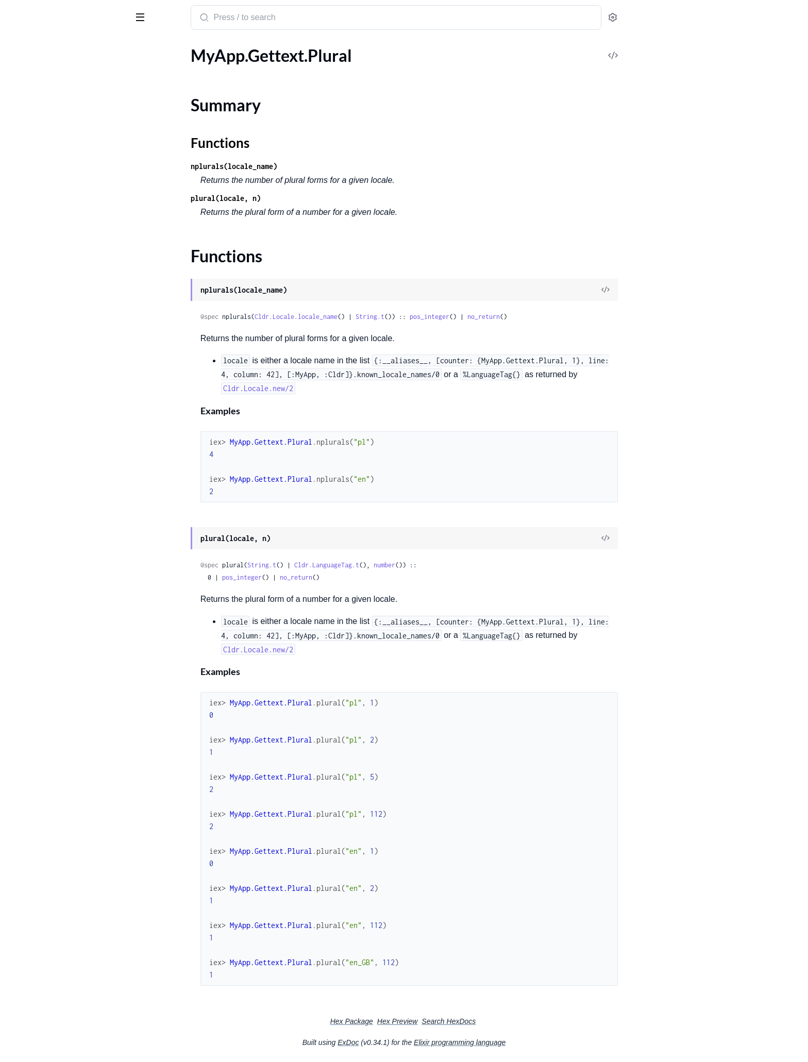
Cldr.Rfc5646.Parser (43, 112)
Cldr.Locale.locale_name (373, 317)
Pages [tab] (18, 50)
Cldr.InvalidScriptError (48, 745)
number (462, 565)
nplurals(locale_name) (311, 166)
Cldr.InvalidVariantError (50, 787)
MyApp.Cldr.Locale (41, 493)
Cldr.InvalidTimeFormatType (58, 773)
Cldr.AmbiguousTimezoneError (63, 648)
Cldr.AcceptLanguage (45, 85)
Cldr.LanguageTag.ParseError (59, 162)
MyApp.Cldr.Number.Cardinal (60, 507)
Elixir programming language (537, 1042)
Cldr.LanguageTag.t (404, 565)
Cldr (49, 13)
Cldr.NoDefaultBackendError (59, 801)
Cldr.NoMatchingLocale (50, 815)
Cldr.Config (28, 374)
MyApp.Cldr (29, 465)
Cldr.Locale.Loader (40, 402)
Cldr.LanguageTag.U (43, 218)
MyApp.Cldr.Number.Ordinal (59, 521)
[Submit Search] (280, 18)
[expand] (144, 71)
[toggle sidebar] (141, 16)
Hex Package (429, 1021)
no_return (561, 317)
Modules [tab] (58, 50)
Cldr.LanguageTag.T (42, 204)
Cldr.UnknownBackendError (58, 857)
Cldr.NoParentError (43, 829)
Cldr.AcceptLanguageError (55, 634)
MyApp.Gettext (35, 549)
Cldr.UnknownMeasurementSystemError (73, 926)
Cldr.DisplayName (40, 303)
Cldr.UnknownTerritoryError (58, 996)
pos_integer (507, 317)
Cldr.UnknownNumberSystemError (70, 940)
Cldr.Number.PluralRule (50, 253)
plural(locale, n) (303, 198)
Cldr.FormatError (38, 676)
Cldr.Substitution (38, 416)
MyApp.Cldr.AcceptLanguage (59, 479)
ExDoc (425, 1042)
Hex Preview (474, 1021)
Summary (33, 581)
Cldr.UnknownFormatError (56, 898)
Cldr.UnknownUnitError (51, 1010)
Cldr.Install (27, 388)
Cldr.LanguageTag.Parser (51, 176)
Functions (35, 593)
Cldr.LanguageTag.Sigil (47, 190)
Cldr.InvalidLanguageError (54, 717)
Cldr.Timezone (33, 430)
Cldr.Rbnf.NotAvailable (48, 843)
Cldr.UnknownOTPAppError (58, 968)
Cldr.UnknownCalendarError (59, 870)
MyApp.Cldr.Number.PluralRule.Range (73, 535)
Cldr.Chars (26, 289)
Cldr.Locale (27, 99)
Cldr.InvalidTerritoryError (53, 759)
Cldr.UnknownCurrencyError (59, 884)
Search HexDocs (526, 1021)
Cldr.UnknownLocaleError (54, 912)
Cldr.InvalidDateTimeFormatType (67, 704)
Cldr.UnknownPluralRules (54, 982)
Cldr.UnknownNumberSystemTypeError (73, 954)
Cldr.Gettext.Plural (41, 339)
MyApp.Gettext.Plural (47, 563)
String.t (447, 317)
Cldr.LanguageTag (39, 148)
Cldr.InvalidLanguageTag (51, 731)
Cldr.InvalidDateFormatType (58, 690)
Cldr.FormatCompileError (53, 662)
